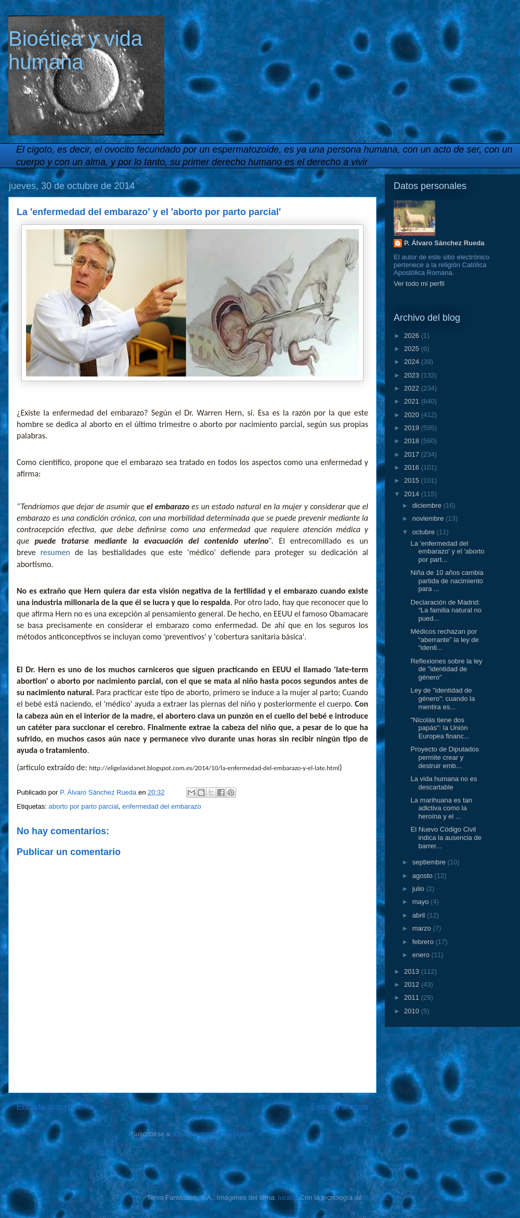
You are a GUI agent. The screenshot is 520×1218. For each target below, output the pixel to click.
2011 (412, 997)
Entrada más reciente (55, 1106)
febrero (424, 942)
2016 (412, 467)
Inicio (202, 1106)
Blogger (375, 1197)
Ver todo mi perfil (419, 283)
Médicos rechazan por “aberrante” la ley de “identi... (444, 639)
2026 (412, 336)
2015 (412, 480)
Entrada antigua (339, 1106)
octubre (424, 532)
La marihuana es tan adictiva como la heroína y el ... (441, 808)
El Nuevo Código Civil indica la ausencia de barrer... (445, 837)
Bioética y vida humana (75, 50)
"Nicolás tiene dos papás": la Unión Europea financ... (439, 728)
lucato (287, 1197)
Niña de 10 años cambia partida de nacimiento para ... (446, 581)
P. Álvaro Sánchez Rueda (444, 243)
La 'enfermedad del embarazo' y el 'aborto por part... (447, 551)
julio (419, 889)
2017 (412, 454)
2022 (412, 388)
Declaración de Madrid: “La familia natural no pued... (445, 610)
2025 (412, 349)
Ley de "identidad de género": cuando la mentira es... (442, 698)
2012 (412, 984)
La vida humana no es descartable (443, 783)
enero (422, 955)
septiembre (430, 862)
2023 (412, 375)
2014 (412, 494)
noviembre (429, 518)
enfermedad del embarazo (161, 806)
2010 (412, 1011)
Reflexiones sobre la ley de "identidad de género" (446, 669)
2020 (412, 415)
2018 (412, 441)
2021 (412, 401)
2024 (412, 362)
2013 (412, 971)
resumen (55, 552)
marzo (422, 928)
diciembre (428, 505)
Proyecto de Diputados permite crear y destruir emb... (444, 757)
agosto (423, 876)
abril (419, 915)
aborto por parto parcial (83, 806)
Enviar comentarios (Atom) (214, 1134)
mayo (421, 902)
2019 (412, 428)
